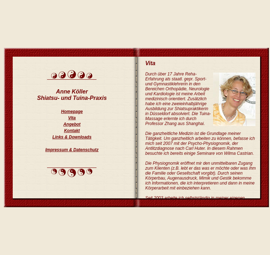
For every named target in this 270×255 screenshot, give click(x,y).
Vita (72, 117)
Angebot (72, 124)
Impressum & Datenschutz (72, 149)
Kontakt (72, 130)
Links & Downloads (72, 137)
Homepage (72, 111)
